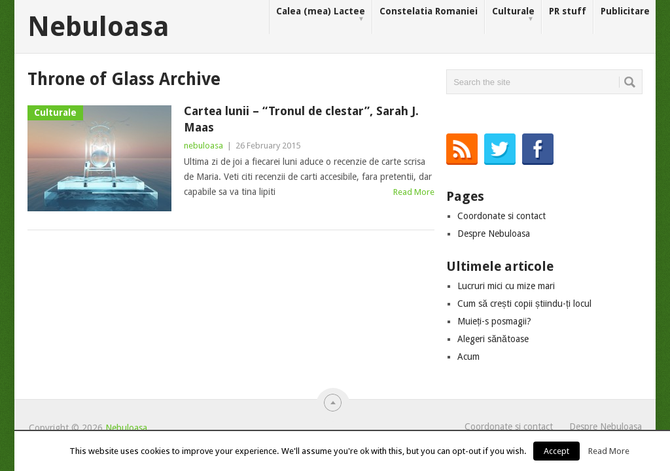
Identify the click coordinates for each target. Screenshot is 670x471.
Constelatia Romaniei (428, 11)
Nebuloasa (98, 27)
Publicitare (625, 11)
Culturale (513, 15)
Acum (468, 356)
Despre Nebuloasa (493, 233)
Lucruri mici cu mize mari (506, 286)
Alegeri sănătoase (493, 339)
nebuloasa (203, 145)
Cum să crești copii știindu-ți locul (524, 303)
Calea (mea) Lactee (320, 15)
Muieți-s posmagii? (494, 321)
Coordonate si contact (501, 216)
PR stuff (567, 11)
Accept (556, 451)
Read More (413, 192)
